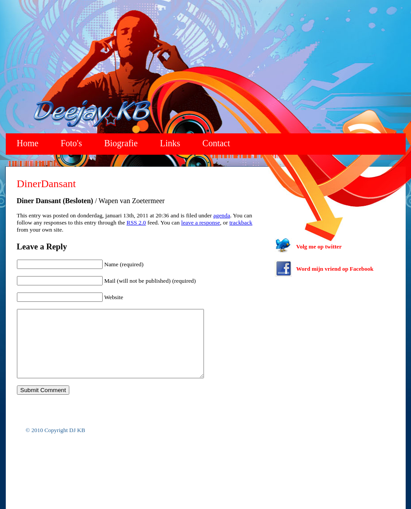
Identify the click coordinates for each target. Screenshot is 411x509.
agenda (221, 215)
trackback (240, 222)
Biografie (121, 143)
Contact (216, 143)
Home (28, 143)
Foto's (71, 143)
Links (170, 143)
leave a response (200, 222)
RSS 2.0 (136, 222)
